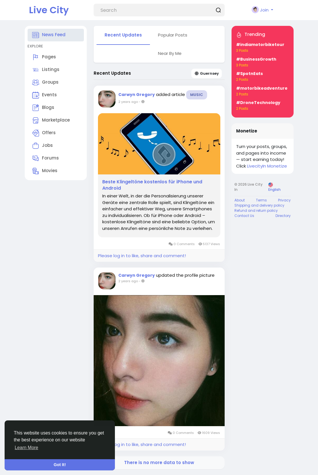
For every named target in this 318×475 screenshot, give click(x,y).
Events (44, 95)
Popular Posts (172, 35)
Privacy (284, 200)
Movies (44, 171)
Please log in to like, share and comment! (142, 256)
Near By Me (170, 53)
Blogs (43, 107)
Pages (44, 57)
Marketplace (51, 120)
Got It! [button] (60, 464)
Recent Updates (123, 35)
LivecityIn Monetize (267, 166)
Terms (261, 200)
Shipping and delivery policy (259, 205)
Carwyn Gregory (136, 94)
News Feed (48, 35)
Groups (45, 82)
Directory (283, 215)
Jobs (42, 145)
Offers (44, 133)
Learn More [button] (26, 447)
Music (196, 94)
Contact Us (244, 215)
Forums (45, 158)
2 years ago (128, 101)
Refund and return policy (256, 210)
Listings (45, 69)
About (239, 200)
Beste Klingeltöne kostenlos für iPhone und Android (152, 185)
